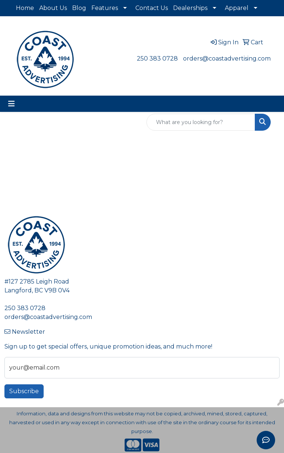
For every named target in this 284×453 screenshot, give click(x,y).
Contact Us (151, 7)
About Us (53, 7)
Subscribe (24, 391)
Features (104, 7)
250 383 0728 (157, 58)
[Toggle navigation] (11, 104)
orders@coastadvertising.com (227, 58)
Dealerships (190, 7)
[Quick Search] (200, 122)
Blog (79, 7)
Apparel (236, 7)
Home (25, 7)
